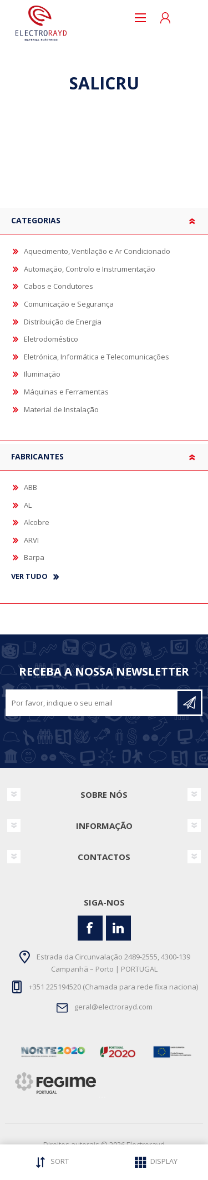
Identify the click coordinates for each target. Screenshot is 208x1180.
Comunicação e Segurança (69, 304)
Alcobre (36, 522)
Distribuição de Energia (63, 322)
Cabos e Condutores (58, 286)
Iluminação (42, 374)
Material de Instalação (61, 409)
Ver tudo (29, 576)
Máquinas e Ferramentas (66, 392)
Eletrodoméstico (51, 339)
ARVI (31, 540)
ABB (30, 487)
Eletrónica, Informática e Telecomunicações (96, 357)
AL (28, 505)
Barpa (34, 557)
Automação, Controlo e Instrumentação (89, 269)
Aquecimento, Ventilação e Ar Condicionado (97, 251)
